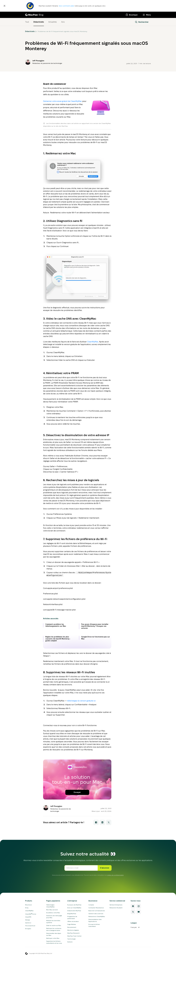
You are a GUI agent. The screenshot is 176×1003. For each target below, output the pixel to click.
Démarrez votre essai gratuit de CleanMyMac (62, 101)
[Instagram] (138, 992)
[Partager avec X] (108, 908)
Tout (27, 22)
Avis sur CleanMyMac (74, 994)
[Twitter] (133, 998)
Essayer (77, 879)
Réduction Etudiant (116, 994)
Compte (91, 991)
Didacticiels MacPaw (74, 997)
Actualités (52, 22)
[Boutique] (131, 14)
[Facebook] (133, 992)
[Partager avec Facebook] (96, 908)
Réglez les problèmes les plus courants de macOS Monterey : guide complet (57, 682)
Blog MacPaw (71, 1000)
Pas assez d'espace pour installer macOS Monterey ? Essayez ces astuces (94, 669)
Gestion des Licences (95, 1000)
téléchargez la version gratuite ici (81, 744)
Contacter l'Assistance (96, 994)
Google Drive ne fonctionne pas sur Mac (95, 681)
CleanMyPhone (30, 1000)
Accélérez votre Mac (53, 999)
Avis (63, 22)
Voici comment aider (67, 6)
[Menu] (147, 15)
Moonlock (28, 991)
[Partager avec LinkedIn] (102, 908)
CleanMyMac (92, 342)
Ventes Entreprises (116, 991)
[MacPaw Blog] (34, 14)
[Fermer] (4, 6)
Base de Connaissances (96, 997)
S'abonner (104, 954)
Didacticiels (38, 22)
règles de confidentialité (115, 961)
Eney (26, 994)
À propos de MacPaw (74, 991)
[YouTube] (138, 998)
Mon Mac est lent (52, 996)
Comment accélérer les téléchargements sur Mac (55, 668)
